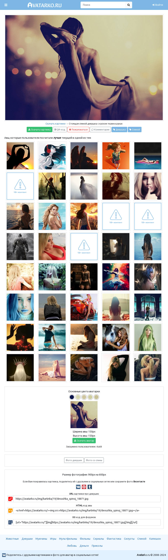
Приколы (97, 545)
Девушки (27, 538)
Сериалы (98, 538)
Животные (12, 538)
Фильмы (85, 538)
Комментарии (100, 129)
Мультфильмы (68, 538)
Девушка (119, 129)
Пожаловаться (78, 129)
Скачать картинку (39, 129)
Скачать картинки (55, 123)
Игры (53, 538)
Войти (157, 4)
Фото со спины (94, 460)
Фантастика (114, 538)
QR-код (59, 129)
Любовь (72, 545)
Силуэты (129, 538)
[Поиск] (103, 5)
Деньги (84, 545)
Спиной (134, 129)
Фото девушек (74, 460)
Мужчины (41, 538)
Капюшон (155, 538)
